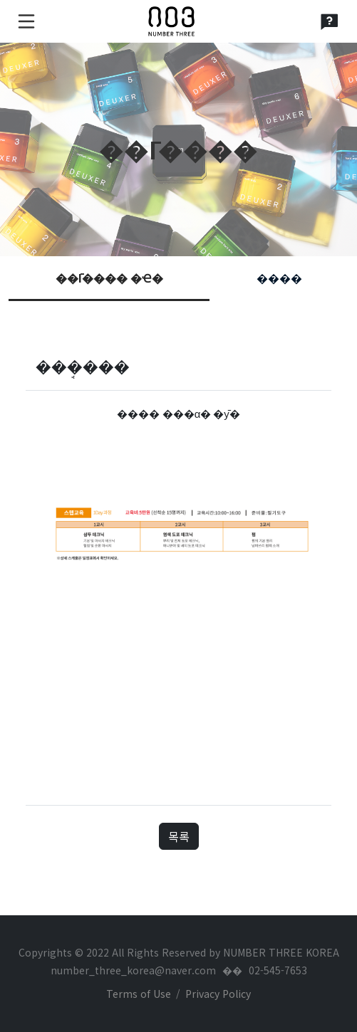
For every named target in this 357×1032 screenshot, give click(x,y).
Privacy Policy (218, 993)
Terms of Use (138, 993)
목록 (179, 836)
